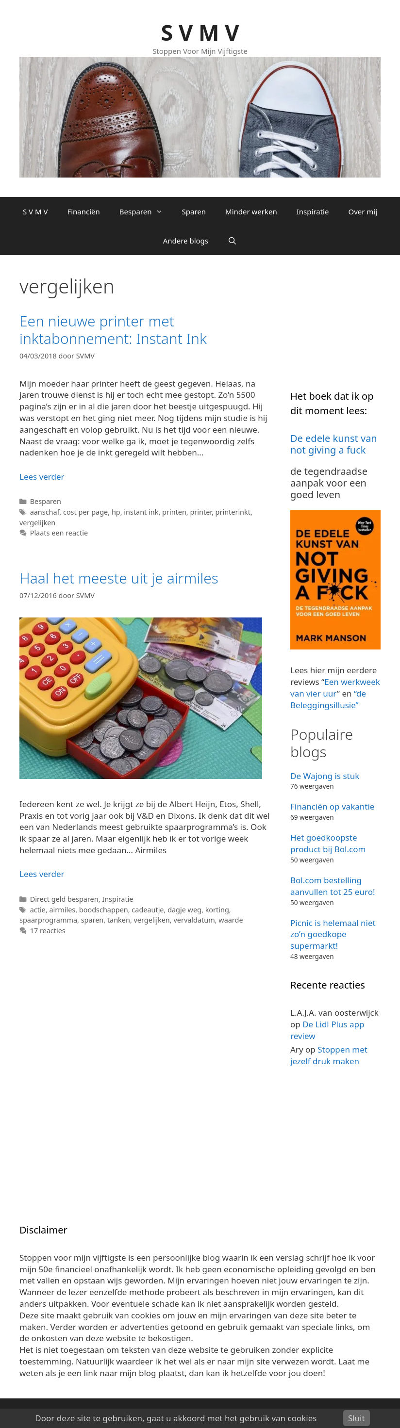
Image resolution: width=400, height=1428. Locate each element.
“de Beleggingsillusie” (328, 699)
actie (38, 909)
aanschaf (45, 512)
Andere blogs (185, 240)
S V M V (200, 32)
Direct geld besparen (64, 899)
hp (116, 512)
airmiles (62, 909)
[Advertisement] (345, 323)
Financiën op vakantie (332, 806)
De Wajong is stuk (324, 775)
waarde (230, 920)
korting (217, 909)
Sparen (194, 211)
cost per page (85, 512)
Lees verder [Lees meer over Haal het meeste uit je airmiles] (42, 873)
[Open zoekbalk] (232, 240)
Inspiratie (313, 211)
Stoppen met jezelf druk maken (328, 1055)
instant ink (141, 512)
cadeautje (148, 909)
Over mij (362, 211)
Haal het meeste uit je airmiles (118, 578)
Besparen (145, 211)
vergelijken (37, 522)
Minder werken (251, 211)
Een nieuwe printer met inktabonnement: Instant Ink (113, 329)
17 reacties (48, 930)
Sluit (356, 1418)
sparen (92, 920)
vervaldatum (194, 920)
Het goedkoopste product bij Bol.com (328, 843)
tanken (118, 920)
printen (174, 512)
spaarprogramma (48, 920)
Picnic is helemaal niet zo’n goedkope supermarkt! (333, 934)
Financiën (83, 211)
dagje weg (184, 909)
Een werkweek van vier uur (335, 687)
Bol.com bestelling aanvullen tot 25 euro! (332, 886)
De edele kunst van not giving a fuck (333, 444)
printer (201, 512)
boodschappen (103, 909)
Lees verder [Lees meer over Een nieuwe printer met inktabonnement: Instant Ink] (42, 476)
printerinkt (233, 512)
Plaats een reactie (59, 532)
